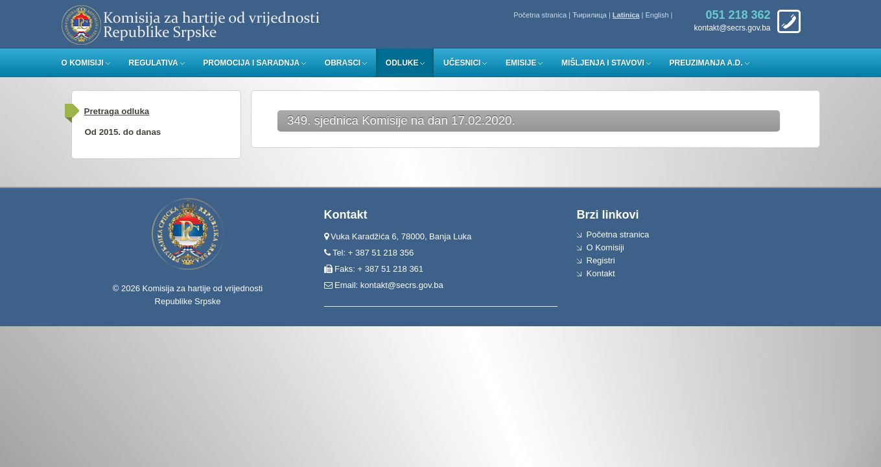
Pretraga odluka (117, 111)
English (656, 15)
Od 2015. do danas (123, 132)
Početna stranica (540, 15)
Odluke (402, 62)
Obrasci (342, 62)
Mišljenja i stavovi (602, 62)
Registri (601, 260)
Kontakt (601, 273)
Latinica (626, 15)
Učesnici (461, 62)
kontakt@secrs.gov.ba (401, 285)
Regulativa (153, 62)
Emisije (521, 62)
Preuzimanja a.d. (706, 62)
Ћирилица (589, 15)
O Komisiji (83, 62)
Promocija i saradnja (251, 62)
